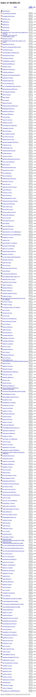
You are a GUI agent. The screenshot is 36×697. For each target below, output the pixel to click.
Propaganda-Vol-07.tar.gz (8, 44)
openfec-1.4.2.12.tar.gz (7, 444)
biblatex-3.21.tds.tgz (7, 103)
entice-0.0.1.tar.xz (6, 184)
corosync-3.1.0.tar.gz (7, 156)
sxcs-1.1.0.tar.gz (6, 590)
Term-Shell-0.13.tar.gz (7, 49)
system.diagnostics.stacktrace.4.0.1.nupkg (12, 598)
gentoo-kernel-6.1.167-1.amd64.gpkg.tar (11, 231)
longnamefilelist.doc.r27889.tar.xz (10, 371)
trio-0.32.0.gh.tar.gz (7, 629)
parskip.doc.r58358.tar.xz (8, 464)
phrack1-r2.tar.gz (6, 472)
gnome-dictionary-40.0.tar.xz (9, 251)
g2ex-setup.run (5, 223)
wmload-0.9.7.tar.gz (7, 671)
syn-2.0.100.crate (6, 595)
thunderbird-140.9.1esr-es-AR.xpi (10, 618)
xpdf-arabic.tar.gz (6, 682)
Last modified (30, 7)
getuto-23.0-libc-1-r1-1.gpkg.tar (9, 243)
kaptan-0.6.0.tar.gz (6, 329)
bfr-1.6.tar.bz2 (5, 100)
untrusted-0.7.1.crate (7, 643)
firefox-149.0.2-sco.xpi (7, 209)
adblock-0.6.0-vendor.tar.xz (8, 69)
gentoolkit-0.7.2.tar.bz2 (7, 237)
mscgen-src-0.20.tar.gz (7, 408)
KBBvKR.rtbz (5, 21)
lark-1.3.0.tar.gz (6, 352)
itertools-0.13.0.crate (7, 313)
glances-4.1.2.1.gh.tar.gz (8, 248)
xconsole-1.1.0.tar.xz (7, 676)
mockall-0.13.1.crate (7, 399)
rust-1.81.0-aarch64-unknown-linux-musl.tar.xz (13, 545)
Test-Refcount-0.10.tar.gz (8, 55)
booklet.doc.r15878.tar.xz (8, 111)
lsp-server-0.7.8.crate (7, 374)
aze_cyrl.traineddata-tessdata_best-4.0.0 (11, 86)
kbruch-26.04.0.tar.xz (7, 332)
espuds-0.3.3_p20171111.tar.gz (9, 187)
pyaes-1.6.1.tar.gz (6, 497)
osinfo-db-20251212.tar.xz (8, 455)
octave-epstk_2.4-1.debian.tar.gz (9, 439)
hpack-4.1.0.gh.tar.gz (7, 285)
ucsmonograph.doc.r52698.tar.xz (9, 634)
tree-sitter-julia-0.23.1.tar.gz (8, 626)
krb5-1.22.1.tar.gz (6, 346)
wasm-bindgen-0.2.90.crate (8, 654)
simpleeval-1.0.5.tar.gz (7, 573)
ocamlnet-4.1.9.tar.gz (7, 436)
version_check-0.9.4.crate (8, 648)
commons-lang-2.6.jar (7, 147)
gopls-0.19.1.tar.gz (6, 262)
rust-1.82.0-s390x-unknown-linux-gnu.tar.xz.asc (13, 551)
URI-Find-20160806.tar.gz (8, 63)
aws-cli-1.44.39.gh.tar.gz (8, 83)
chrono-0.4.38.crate (6, 131)
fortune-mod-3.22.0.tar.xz (8, 220)
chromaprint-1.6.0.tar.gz (7, 128)
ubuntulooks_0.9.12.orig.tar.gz (9, 632)
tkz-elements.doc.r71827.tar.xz (9, 623)
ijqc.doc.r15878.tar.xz (7, 290)
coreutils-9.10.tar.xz (7, 153)
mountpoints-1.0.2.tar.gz (8, 405)
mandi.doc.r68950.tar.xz (8, 377)
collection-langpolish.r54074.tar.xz (10, 142)
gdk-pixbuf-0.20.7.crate (7, 229)
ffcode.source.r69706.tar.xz (8, 203)
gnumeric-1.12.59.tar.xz (7, 254)
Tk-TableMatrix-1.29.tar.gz (8, 61)
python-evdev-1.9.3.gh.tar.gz (9, 506)
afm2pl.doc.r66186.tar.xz (8, 72)
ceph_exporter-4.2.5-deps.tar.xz (9, 125)
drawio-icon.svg (6, 164)
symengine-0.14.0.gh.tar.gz (8, 592)
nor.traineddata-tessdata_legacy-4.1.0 (10, 427)
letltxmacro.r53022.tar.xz (8, 355)
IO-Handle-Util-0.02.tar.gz (8, 16)
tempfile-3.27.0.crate (7, 612)
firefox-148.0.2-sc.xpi (7, 206)
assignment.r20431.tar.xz (8, 80)
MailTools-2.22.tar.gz (7, 38)
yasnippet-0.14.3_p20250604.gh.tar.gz (11, 690)
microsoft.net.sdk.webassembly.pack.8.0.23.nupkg (13, 391)
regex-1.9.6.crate (6, 525)
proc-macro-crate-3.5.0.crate (8, 489)
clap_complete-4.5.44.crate (8, 133)
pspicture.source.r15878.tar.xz (9, 492)
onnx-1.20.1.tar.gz (6, 441)
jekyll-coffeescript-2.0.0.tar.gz (9, 321)
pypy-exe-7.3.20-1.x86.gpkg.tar (9, 500)
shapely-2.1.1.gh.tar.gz (7, 567)
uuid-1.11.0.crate (6, 646)
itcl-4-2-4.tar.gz (6, 310)
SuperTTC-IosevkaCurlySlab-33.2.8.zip (11, 47)
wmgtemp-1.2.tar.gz (7, 668)
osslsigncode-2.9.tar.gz (7, 458)
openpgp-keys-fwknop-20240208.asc (10, 450)
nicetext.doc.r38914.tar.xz (8, 425)
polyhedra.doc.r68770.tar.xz (8, 481)
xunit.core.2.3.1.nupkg (7, 685)
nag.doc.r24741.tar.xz (7, 419)
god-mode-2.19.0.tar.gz (7, 259)
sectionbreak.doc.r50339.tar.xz (9, 559)
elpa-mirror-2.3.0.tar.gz (7, 181)
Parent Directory (6, 11)
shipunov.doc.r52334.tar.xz (8, 570)
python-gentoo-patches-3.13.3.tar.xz (10, 509)
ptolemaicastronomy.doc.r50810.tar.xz (11, 495)
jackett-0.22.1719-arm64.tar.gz (9, 318)
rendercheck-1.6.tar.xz (7, 528)
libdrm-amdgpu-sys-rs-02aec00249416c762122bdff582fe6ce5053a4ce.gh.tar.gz (15, 360)
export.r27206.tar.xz (7, 195)
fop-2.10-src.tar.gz (6, 217)
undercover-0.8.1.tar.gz (7, 640)
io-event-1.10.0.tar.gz (7, 301)
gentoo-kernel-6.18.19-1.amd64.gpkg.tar (11, 234)
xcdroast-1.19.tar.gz (7, 674)
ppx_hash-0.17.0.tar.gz (7, 486)
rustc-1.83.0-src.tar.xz (7, 553)
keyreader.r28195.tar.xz (7, 335)
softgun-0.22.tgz (6, 576)
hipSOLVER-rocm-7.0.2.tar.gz (9, 282)
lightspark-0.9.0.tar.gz (7, 369)
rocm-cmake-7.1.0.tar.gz (8, 537)
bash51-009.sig (5, 97)
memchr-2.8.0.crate (6, 383)
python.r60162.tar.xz (7, 511)
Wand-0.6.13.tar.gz (6, 66)
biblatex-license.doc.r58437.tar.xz (10, 105)
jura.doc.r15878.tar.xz (7, 327)
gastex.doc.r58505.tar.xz (8, 226)
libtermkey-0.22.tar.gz (7, 366)
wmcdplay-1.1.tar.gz (7, 665)
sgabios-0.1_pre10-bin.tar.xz (8, 565)
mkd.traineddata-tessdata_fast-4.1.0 (10, 397)
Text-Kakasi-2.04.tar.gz (7, 58)
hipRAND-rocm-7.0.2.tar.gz (8, 279)
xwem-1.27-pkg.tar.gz (7, 688)
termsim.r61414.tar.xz (7, 615)
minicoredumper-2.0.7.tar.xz (8, 394)
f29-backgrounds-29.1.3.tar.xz (9, 198)
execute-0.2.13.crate (7, 192)
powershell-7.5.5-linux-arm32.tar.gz (10, 483)
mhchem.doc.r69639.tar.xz (8, 385)
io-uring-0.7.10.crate (7, 304)
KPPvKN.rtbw (5, 30)
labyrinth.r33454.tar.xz (7, 349)
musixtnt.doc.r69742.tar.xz (8, 413)
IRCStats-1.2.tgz (6, 19)
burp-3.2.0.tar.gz (6, 117)
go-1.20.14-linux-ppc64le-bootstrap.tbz (11, 257)
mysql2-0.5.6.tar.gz (6, 416)
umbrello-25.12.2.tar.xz (7, 637)
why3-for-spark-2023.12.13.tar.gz (10, 662)
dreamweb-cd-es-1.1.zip (7, 170)
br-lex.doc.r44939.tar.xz (7, 114)
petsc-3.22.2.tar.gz (6, 469)
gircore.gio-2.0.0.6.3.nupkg (8, 245)
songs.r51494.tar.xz (6, 579)
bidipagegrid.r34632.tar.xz (8, 108)
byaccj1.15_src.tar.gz (7, 119)
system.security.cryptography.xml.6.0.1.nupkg (12, 604)
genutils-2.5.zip (6, 240)
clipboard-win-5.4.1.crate (8, 139)
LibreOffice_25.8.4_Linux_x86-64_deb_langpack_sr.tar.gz (9, 36)
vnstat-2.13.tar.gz (6, 651)
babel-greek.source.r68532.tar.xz (9, 89)
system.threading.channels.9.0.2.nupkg (11, 606)
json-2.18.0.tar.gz (6, 324)
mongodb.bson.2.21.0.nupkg (8, 402)
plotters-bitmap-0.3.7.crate (8, 478)
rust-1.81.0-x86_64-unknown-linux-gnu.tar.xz (12, 548)
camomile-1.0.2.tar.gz (7, 122)
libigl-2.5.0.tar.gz (6, 363)
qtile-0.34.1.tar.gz (6, 523)
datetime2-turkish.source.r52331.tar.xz (11, 159)
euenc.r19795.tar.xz (6, 189)
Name (15, 7)
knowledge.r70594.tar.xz (8, 341)
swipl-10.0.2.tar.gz (6, 587)
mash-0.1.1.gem (6, 380)
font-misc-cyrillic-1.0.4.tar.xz (9, 212)
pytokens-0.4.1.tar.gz (7, 520)
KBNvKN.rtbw (5, 27)
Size (34, 7)
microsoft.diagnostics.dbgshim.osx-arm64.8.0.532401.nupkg (10, 388)
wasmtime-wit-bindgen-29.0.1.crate (10, 657)
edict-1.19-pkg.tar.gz (7, 175)
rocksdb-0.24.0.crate (7, 534)
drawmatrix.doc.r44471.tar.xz (9, 167)
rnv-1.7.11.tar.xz (6, 531)
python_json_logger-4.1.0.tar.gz (9, 514)
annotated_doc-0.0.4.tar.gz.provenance (11, 75)
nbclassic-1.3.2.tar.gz (7, 422)
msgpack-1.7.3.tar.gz (7, 411)
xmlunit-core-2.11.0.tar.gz (8, 679)
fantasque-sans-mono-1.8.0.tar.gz (10, 201)
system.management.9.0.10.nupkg (10, 601)
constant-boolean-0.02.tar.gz (8, 150)
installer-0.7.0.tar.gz (7, 296)
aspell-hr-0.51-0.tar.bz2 (7, 77)
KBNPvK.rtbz (5, 24)
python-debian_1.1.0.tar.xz (8, 503)
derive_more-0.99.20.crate (8, 161)
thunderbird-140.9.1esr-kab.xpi (9, 620)
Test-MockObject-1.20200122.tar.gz (10, 52)
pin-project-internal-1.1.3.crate (9, 475)
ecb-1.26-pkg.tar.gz (6, 173)
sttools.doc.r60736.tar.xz (8, 581)
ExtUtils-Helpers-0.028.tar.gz (9, 13)
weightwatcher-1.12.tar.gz (8, 660)
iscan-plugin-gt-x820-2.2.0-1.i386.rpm (11, 307)
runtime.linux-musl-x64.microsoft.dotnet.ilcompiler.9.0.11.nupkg (12, 542)
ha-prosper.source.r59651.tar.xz (9, 273)
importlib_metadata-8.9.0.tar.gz (9, 293)
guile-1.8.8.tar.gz (6, 271)
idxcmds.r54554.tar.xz (7, 287)
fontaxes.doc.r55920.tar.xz (8, 215)
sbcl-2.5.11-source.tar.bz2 (8, 556)
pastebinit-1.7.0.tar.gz (7, 467)
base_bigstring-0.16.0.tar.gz (8, 91)
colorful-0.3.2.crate (6, 145)
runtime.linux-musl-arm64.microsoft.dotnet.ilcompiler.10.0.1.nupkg (13, 539)
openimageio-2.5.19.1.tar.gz (8, 447)
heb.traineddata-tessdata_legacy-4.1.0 (11, 276)
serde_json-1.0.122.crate (8, 562)
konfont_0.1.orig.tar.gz (7, 343)
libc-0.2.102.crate (6, 357)
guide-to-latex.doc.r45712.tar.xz (9, 268)
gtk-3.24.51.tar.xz (6, 265)
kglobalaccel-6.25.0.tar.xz (8, 338)
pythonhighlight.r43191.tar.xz (9, 517)
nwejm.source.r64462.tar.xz (8, 433)
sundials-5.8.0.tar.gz (7, 584)
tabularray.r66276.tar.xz (7, 609)
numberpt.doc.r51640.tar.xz (8, 430)
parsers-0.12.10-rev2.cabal (8, 461)
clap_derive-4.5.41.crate (7, 136)
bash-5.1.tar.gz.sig (6, 94)
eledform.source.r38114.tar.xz (9, 178)
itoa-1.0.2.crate (5, 315)
